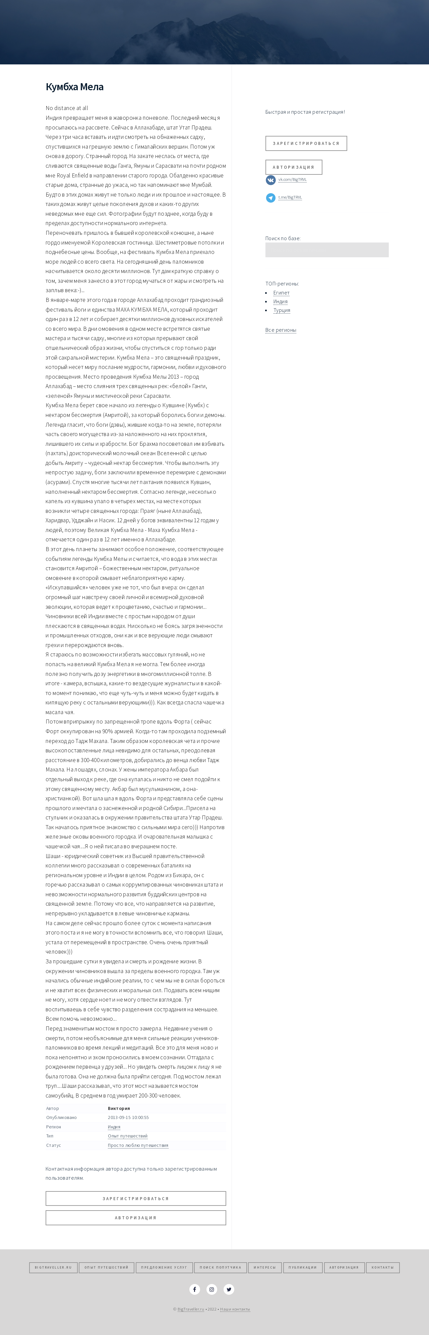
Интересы (265, 1268)
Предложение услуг (164, 1268)
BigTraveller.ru (53, 1268)
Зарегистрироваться (136, 1198)
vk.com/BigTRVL (293, 179)
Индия (114, 1127)
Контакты (383, 1268)
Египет (281, 292)
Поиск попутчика (220, 1268)
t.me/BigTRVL (290, 197)
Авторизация (136, 1217)
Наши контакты (235, 1309)
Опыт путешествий (127, 1136)
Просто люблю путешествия (138, 1145)
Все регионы (280, 329)
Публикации (303, 1268)
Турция (281, 310)
